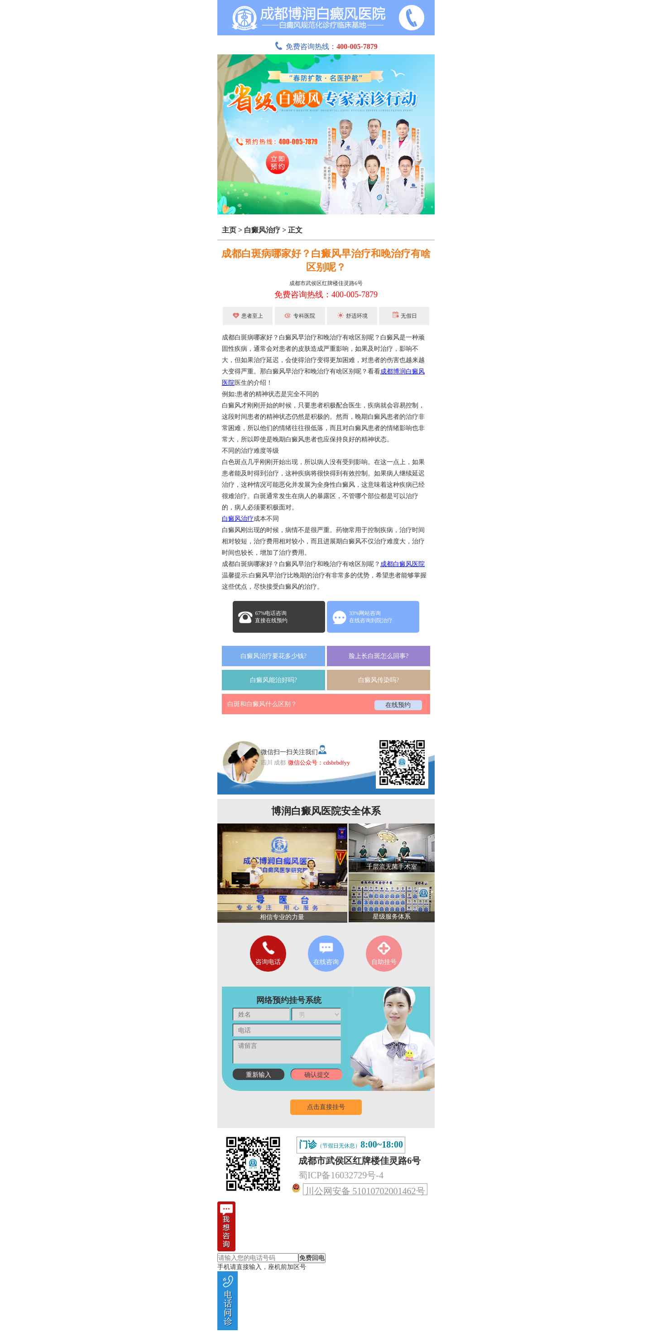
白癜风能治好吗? (273, 680)
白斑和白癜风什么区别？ (262, 704)
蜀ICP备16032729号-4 (341, 1175)
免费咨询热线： (326, 46)
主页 (229, 230)
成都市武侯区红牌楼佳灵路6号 (326, 283)
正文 (295, 230)
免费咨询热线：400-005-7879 (326, 294)
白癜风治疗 (262, 230)
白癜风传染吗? (378, 680)
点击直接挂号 (326, 1107)
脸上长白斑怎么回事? (378, 656)
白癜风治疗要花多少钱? (273, 656)
